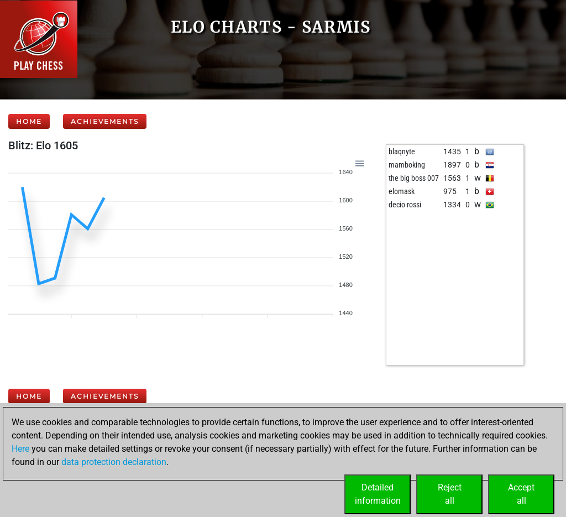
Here (20, 448)
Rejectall (450, 494)
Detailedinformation (378, 494)
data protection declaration (113, 462)
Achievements (105, 121)
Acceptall (521, 494)
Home (29, 121)
